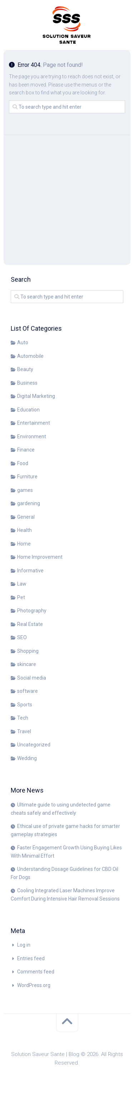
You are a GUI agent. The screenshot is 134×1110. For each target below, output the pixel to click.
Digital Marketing (36, 396)
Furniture (27, 476)
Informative (30, 570)
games (25, 490)
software (27, 691)
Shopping (28, 651)
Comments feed (35, 972)
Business (27, 383)
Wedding (27, 758)
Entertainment (33, 423)
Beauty (25, 369)
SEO (22, 637)
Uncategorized (33, 745)
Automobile (30, 356)
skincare (26, 664)
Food (22, 463)
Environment (31, 436)
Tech (22, 718)
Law (21, 584)
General (26, 517)
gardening (28, 503)
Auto (22, 342)
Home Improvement (40, 557)
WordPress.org (33, 985)
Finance (26, 450)
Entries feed (31, 958)
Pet (21, 597)
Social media (31, 678)
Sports (24, 704)
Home (24, 544)
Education (28, 410)
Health (24, 530)
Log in (23, 945)
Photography (31, 610)
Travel (24, 731)
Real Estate (30, 624)
